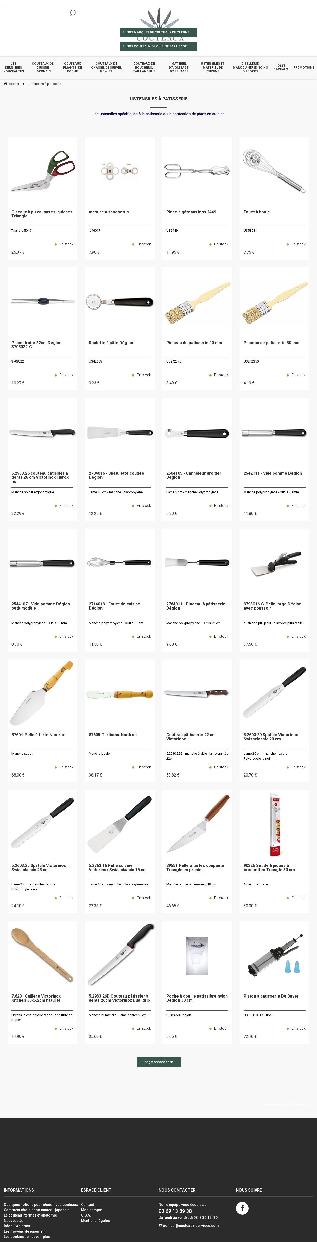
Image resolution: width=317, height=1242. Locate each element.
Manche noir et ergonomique (32, 492)
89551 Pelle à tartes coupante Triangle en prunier (195, 868)
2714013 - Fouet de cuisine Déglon (114, 606)
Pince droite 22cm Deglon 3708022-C (36, 345)
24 (18, 905)
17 (18, 1036)
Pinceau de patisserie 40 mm (194, 343)
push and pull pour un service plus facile (273, 623)
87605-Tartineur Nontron (113, 735)
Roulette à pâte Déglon (111, 343)
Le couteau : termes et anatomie (30, 1215)
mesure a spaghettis (109, 212)
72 (250, 1036)
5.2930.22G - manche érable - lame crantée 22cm (197, 756)
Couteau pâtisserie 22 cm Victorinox (191, 737)
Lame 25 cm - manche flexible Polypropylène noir (33, 886)
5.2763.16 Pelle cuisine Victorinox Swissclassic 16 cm (118, 868)
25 (18, 252)
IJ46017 (94, 230)
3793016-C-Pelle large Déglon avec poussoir (272, 606)
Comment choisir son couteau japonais (37, 1210)
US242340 (173, 361)
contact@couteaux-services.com (191, 1226)
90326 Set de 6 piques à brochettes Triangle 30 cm (269, 868)
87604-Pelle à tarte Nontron (38, 735)
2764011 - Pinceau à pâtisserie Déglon (195, 606)
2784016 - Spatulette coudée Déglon (116, 475)
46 (173, 905)
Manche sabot (22, 753)
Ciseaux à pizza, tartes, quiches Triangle (41, 214)
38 (95, 775)
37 (250, 644)
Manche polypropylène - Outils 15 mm (39, 623)
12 (95, 513)
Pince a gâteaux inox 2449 (191, 212)
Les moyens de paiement (24, 1231)
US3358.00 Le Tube (258, 1015)
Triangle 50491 (22, 230)
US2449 (172, 230)
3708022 (17, 361)
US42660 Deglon (178, 1015)
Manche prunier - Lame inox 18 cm (191, 884)
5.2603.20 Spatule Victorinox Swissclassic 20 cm (271, 737)
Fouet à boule (257, 212)
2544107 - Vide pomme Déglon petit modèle (40, 606)
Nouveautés (14, 1221)
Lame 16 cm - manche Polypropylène (116, 492)
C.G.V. (86, 1215)
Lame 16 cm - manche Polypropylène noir (119, 884)
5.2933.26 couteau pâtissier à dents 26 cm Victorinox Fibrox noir (40, 477)
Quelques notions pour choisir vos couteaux (41, 1204)
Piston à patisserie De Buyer (271, 996)
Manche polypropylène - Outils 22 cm (193, 623)
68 (18, 775)
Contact (87, 1204)
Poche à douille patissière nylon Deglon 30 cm (197, 998)
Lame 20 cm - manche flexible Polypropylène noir (265, 756)
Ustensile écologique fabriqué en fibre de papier (41, 1017)
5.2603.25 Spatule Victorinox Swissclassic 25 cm (38, 868)
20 (250, 775)
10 (18, 383)
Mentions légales (95, 1221)
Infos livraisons (17, 1226)
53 (173, 775)
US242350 (251, 361)
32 (18, 513)
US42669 (95, 361)
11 (173, 252)
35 (95, 1036)
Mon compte (91, 1210)
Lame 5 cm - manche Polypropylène (192, 492)
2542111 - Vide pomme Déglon (273, 473)
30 (250, 905)
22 (95, 905)
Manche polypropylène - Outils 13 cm (116, 623)
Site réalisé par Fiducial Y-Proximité (285, 1104)
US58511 (250, 230)
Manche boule (99, 753)
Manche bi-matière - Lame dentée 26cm (118, 1015)
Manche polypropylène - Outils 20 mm (271, 492)
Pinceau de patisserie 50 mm (271, 343)
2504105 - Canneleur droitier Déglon (193, 475)
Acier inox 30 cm (256, 884)
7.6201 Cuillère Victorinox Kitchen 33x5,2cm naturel (36, 998)
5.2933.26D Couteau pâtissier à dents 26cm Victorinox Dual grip (119, 998)
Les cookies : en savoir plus (27, 1237)
